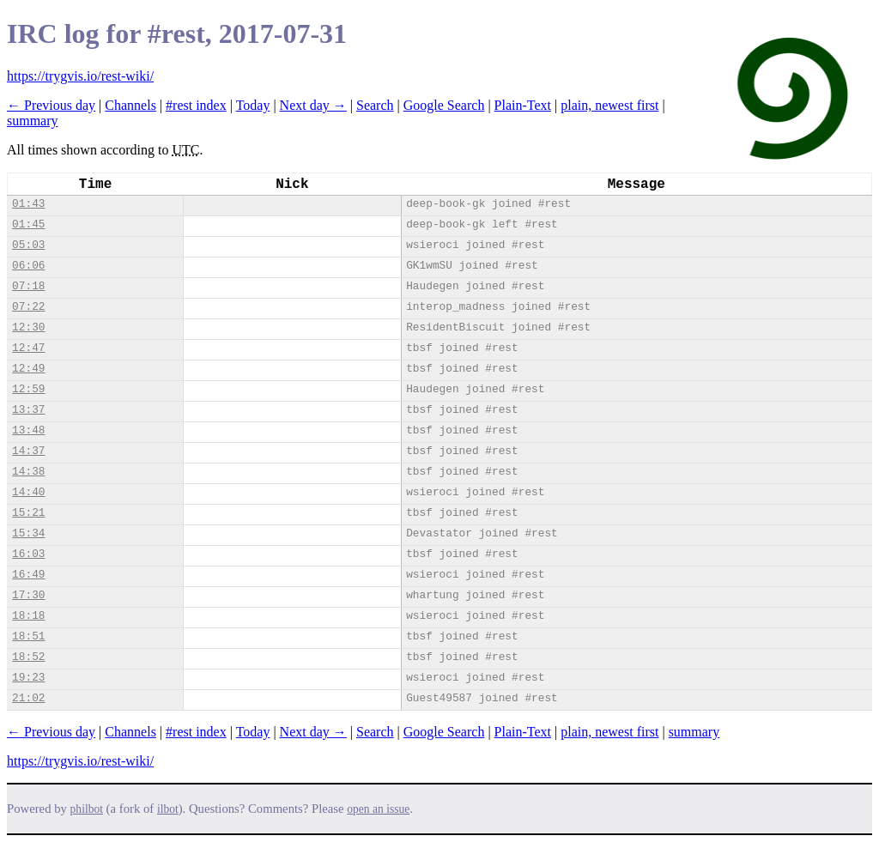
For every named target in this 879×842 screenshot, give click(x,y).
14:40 (28, 492)
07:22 (28, 306)
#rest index (196, 105)
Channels (130, 105)
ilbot (168, 809)
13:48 (28, 430)
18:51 (28, 636)
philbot (86, 809)
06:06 (28, 265)
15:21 (28, 512)
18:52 (28, 657)
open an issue (378, 809)
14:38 (28, 471)
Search (375, 105)
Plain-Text (522, 105)
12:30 (28, 327)
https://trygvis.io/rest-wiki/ (80, 76)
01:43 (28, 203)
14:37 (28, 451)
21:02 (28, 698)
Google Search (444, 105)
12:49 (28, 368)
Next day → (313, 105)
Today (253, 105)
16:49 (28, 574)
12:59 (28, 389)
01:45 (28, 224)
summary (32, 120)
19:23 (28, 677)
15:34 (28, 533)
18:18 (28, 615)
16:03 (28, 554)
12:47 (28, 348)
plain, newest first (609, 105)
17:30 (28, 595)
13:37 (28, 409)
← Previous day (51, 105)
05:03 (28, 245)
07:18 (28, 286)
